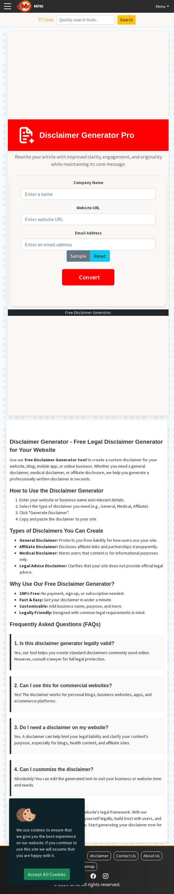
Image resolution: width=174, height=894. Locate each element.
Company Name (88, 182)
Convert (89, 277)
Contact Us (126, 855)
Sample (78, 256)
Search (126, 19)
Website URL (88, 207)
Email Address (88, 233)
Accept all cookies (47, 874)
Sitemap (87, 866)
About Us (151, 855)
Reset (100, 256)
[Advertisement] (86, 76)
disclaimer (99, 855)
